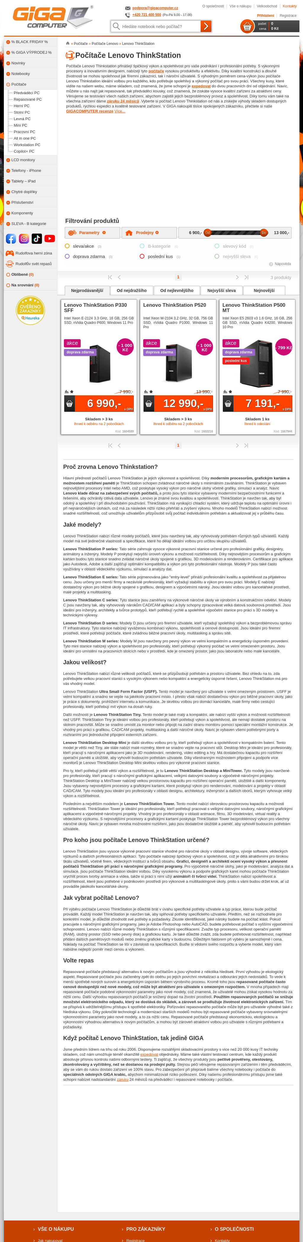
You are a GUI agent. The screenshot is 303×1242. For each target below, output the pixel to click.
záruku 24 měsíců (123, 101)
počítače (156, 71)
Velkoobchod (267, 6)
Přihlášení (265, 16)
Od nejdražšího (132, 290)
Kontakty (290, 6)
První (110, 277)
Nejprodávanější (87, 290)
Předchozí (119, 277)
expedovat (201, 86)
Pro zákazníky (145, 1229)
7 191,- (268, 404)
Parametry (92, 232)
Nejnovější (264, 290)
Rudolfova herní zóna (34, 253)
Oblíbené (20, 274)
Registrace (288, 16)
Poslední (246, 277)
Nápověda (283, 264)
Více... (120, 111)
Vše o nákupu (240, 6)
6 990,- (110, 404)
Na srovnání (22, 285)
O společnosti (213, 6)
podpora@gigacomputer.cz (155, 8)
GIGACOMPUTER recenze (90, 111)
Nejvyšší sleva (221, 290)
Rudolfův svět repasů (34, 264)
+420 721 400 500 (147, 15)
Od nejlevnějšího (177, 290)
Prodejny (147, 232)
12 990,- (187, 404)
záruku (122, 1079)
